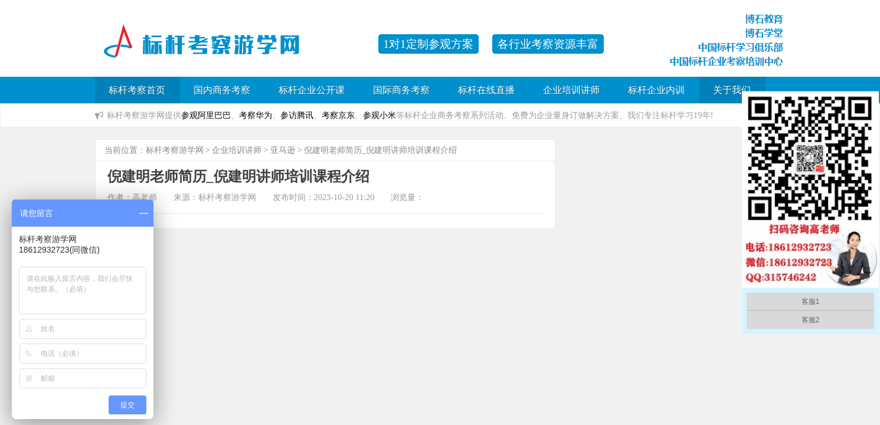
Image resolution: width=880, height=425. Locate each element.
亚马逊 (282, 150)
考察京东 (338, 115)
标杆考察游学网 (175, 150)
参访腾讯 (296, 115)
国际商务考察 (401, 90)
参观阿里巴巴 (206, 115)
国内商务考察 (222, 90)
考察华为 (255, 115)
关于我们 (732, 90)
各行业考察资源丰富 (548, 44)
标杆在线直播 (486, 90)
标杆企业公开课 (312, 90)
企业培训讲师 (571, 90)
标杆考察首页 (137, 90)
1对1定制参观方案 (428, 44)
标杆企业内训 (656, 90)
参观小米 (379, 115)
